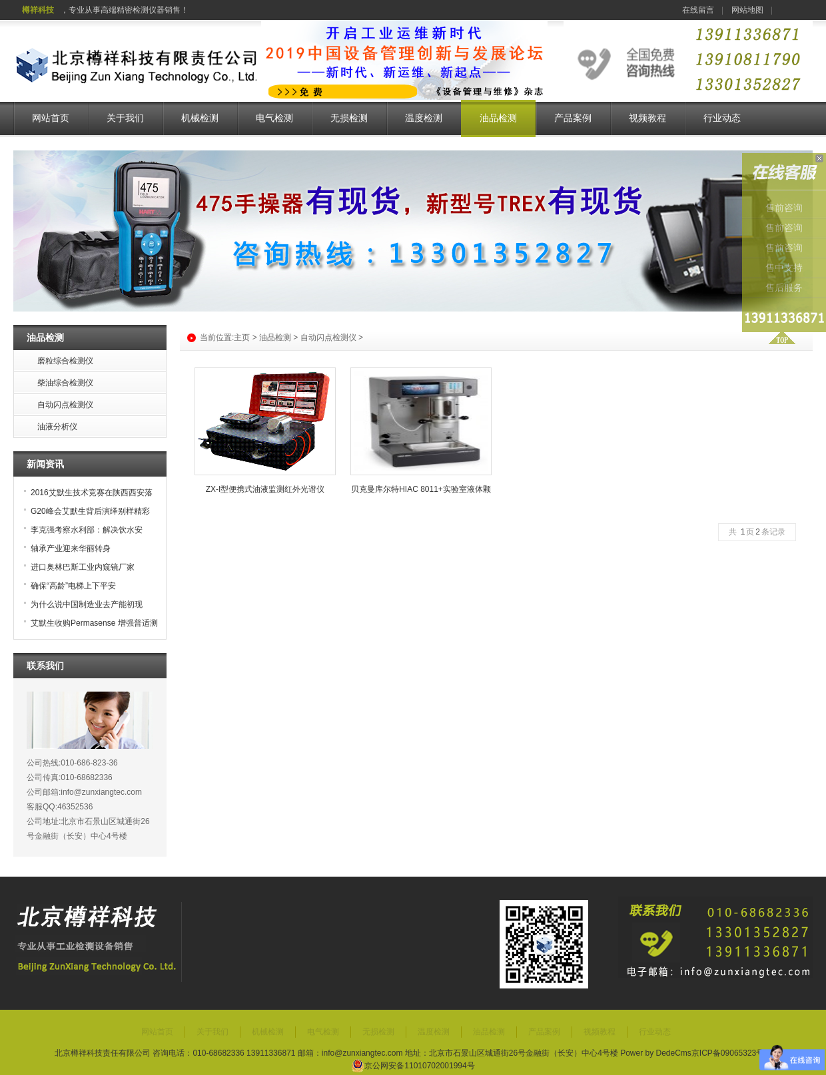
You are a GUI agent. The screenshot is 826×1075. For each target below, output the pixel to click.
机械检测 (199, 118)
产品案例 (573, 118)
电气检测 (274, 118)
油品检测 (498, 118)
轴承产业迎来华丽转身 (71, 548)
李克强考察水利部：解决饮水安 (87, 530)
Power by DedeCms (655, 1053)
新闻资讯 (45, 464)
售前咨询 (784, 208)
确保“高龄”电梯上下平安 (73, 585)
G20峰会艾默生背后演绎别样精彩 (90, 511)
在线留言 (698, 10)
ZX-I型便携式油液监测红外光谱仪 (265, 489)
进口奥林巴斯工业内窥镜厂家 (83, 567)
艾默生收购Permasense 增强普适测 (94, 623)
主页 (242, 337)
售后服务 (784, 288)
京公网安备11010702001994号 (412, 1065)
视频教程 (647, 118)
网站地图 (747, 10)
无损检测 (349, 118)
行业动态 (722, 118)
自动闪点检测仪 (328, 337)
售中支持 (784, 268)
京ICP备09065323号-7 (731, 1053)
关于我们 (125, 118)
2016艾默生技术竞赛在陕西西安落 (92, 492)
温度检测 (423, 118)
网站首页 (50, 118)
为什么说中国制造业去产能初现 (87, 604)
